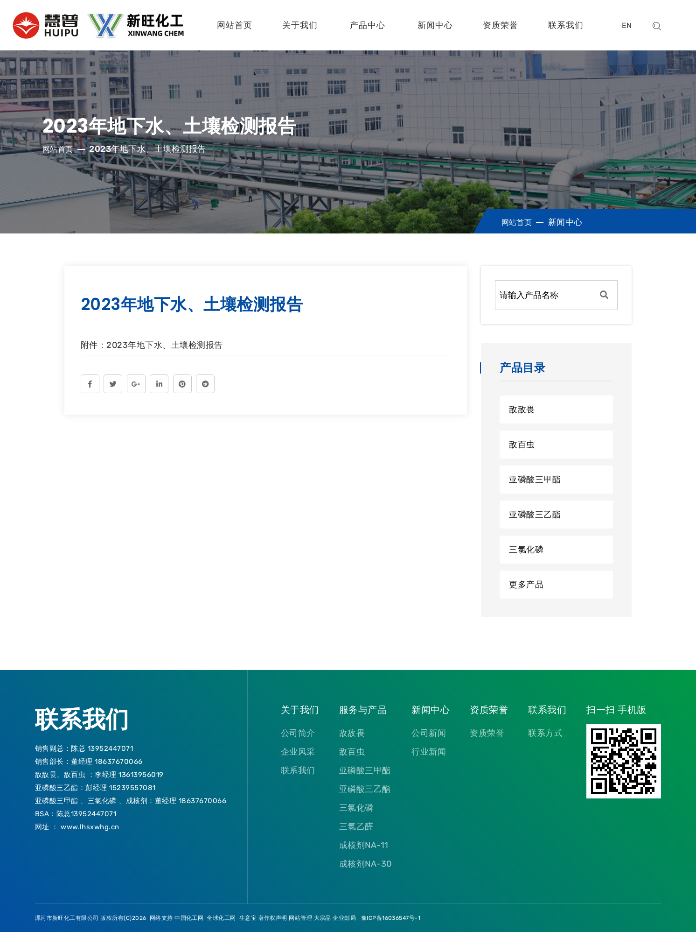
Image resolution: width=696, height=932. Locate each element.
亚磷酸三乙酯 (535, 514)
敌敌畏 (522, 409)
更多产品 (526, 584)
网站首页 (234, 25)
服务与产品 (363, 709)
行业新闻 (428, 752)
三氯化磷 (526, 549)
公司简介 (298, 733)
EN (627, 25)
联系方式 (545, 733)
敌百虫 (522, 444)
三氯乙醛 (356, 826)
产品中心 (367, 25)
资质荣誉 (500, 25)
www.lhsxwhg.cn (90, 827)
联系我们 (566, 25)
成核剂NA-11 (364, 845)
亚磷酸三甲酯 (535, 479)
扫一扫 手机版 (616, 709)
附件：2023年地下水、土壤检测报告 (152, 345)
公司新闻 (428, 733)
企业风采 (298, 752)
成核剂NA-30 (365, 864)
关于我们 (300, 25)
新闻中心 (435, 25)
